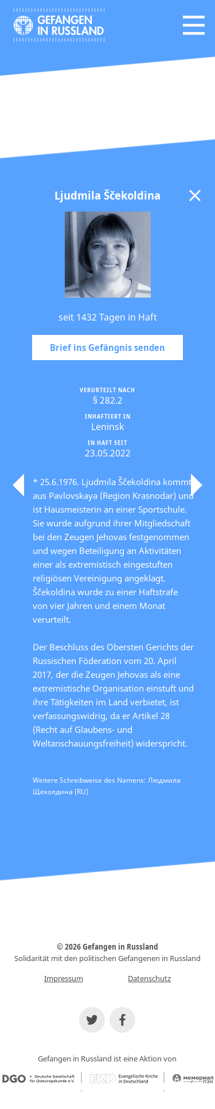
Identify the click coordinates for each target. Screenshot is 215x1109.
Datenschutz (149, 978)
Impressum (63, 978)
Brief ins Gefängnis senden (107, 347)
